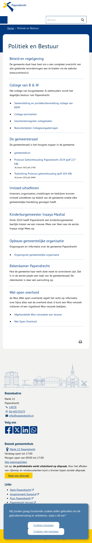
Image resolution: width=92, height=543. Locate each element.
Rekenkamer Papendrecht (30, 266)
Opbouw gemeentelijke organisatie (37, 241)
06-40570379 (17, 411)
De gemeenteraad (24, 139)
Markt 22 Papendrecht (20, 449)
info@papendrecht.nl (21, 415)
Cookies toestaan (43, 525)
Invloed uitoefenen (24, 188)
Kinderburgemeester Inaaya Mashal (37, 214)
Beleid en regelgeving (27, 58)
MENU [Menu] (4, 20)
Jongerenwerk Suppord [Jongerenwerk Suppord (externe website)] (23, 494)
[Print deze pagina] (80, 342)
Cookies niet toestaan (46, 531)
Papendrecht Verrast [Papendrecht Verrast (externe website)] (21, 502)
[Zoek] (82, 20)
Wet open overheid (24, 292)
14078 (13, 407)
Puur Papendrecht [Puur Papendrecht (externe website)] (20, 498)
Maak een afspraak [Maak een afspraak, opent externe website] (18, 475)
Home (10, 28)
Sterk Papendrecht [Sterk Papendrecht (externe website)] (20, 489)
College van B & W (24, 85)
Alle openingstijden (16, 462)
